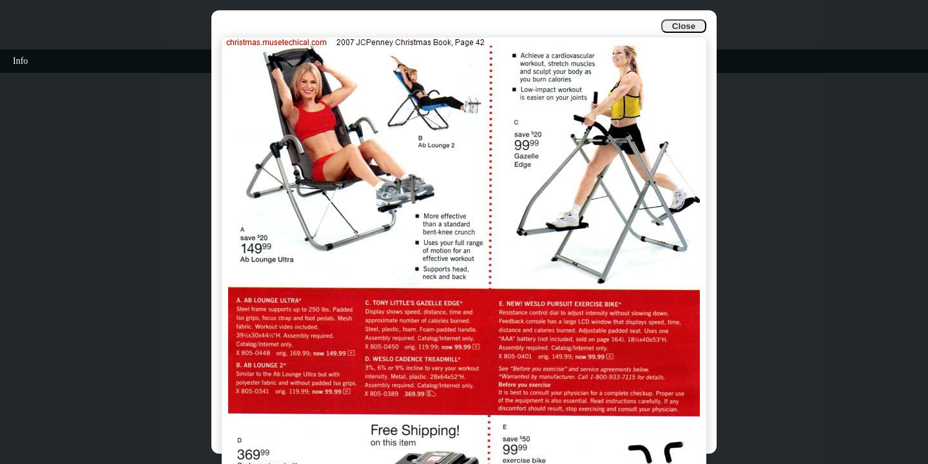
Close (683, 26)
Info (20, 61)
